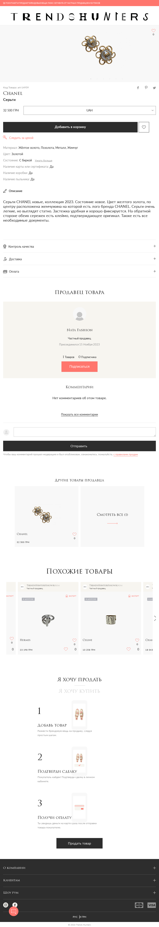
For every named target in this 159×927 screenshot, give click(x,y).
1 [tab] (91, 79)
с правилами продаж (125, 454)
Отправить (78, 446)
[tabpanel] (106, 50)
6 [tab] (122, 79)
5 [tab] (116, 79)
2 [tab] (97, 79)
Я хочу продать (79, 680)
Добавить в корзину (70, 127)
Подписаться (79, 366)
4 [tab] (110, 79)
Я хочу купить (79, 691)
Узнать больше (43, 160)
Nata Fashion (80, 330)
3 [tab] (103, 79)
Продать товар (79, 843)
